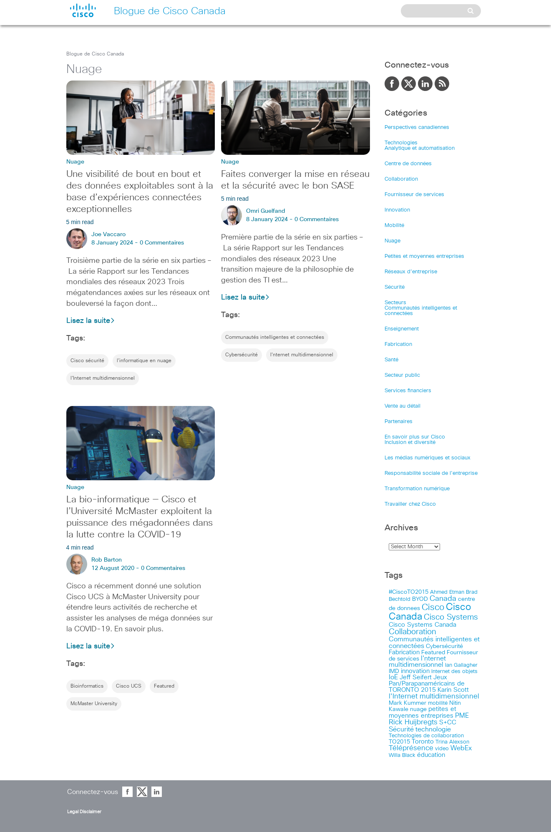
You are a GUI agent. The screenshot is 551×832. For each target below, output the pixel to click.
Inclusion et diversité (410, 442)
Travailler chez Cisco (410, 504)
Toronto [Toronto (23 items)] (423, 742)
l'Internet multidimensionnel (102, 378)
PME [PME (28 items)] (462, 715)
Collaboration (401, 179)
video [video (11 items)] (442, 748)
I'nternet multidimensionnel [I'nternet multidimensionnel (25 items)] (417, 662)
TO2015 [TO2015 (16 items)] (399, 742)
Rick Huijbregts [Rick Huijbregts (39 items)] (413, 722)
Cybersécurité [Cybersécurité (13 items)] (444, 646)
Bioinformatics (86, 686)
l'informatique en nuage (144, 360)
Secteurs (395, 302)
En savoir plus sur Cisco (415, 437)
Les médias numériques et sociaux (427, 458)
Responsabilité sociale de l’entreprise (431, 473)
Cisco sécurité (87, 360)
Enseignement (402, 329)
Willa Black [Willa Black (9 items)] (402, 755)
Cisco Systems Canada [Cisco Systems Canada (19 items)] (422, 625)
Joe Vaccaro (108, 234)
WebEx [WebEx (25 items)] (461, 748)
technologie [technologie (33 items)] (433, 729)
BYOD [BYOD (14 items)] (420, 599)
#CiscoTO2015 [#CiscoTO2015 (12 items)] (408, 592)
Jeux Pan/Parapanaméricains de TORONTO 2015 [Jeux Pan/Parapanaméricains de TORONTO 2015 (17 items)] (427, 683)
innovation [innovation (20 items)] (415, 671)
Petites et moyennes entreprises (424, 256)
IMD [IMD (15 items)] (394, 671)
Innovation (397, 210)
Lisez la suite (90, 321)
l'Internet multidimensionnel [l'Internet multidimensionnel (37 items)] (434, 696)
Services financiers (408, 390)
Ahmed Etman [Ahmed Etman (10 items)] (447, 592)
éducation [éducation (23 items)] (431, 755)
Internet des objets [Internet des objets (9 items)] (454, 671)
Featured (164, 686)
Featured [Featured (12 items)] (433, 653)
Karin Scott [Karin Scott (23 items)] (453, 690)
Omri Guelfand (265, 211)
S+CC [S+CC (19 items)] (447, 722)
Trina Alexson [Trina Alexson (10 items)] (452, 742)
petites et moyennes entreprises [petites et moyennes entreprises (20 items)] (422, 712)
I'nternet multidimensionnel (301, 355)
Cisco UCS (128, 686)
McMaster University (93, 703)
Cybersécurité (241, 355)
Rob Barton (106, 560)
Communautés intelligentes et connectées (274, 337)
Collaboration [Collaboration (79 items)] (412, 632)
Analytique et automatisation (420, 148)
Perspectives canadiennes (417, 127)
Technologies (401, 143)
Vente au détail (402, 406)
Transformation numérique (417, 489)
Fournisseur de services (414, 194)
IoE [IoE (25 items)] (393, 677)
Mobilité (394, 225)
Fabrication (398, 344)
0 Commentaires (162, 243)
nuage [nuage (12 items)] (418, 709)
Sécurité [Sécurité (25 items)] (401, 729)
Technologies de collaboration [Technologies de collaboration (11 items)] (426, 736)
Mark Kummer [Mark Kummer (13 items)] (407, 703)
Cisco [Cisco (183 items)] (433, 607)
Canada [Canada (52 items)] (443, 599)
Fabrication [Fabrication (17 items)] (404, 652)
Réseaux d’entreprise (411, 272)
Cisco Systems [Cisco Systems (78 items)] (451, 617)
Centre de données (408, 163)
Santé (391, 360)
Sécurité (395, 287)
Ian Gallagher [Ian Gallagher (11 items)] (461, 665)
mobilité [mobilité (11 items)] (438, 703)
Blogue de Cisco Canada (95, 54)
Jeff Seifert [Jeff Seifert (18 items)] (416, 677)
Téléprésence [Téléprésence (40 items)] (411, 748)
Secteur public (402, 375)
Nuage (392, 241)
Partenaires (399, 421)
